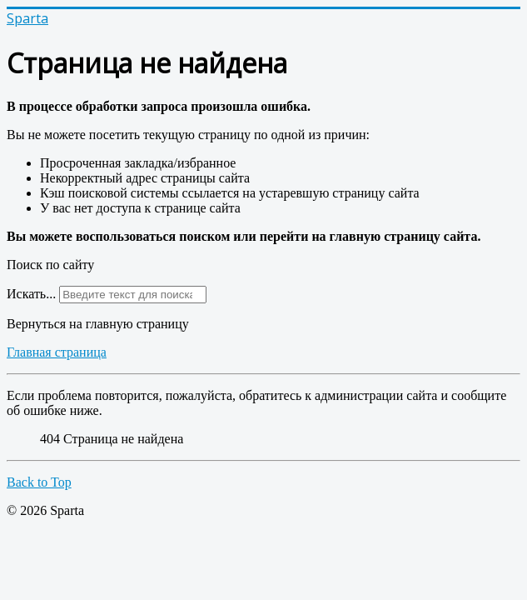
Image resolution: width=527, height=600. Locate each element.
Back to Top (39, 482)
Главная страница (57, 352)
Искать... (31, 294)
